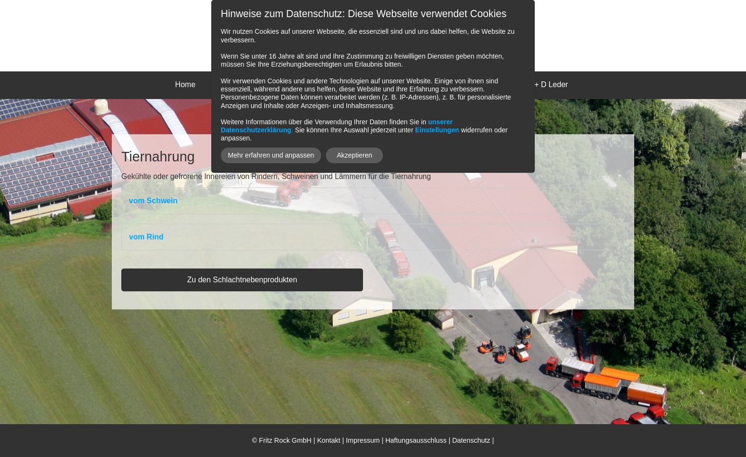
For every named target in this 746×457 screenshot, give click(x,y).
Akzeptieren (355, 155)
